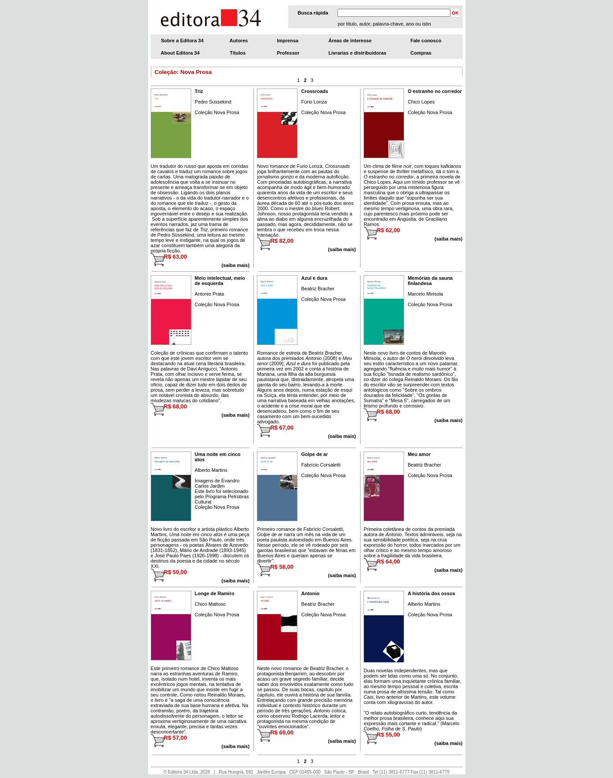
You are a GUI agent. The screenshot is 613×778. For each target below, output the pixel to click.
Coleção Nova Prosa (217, 112)
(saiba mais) (449, 238)
